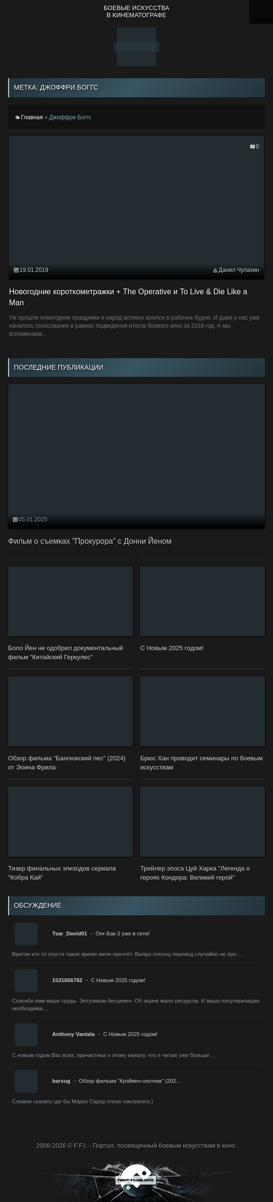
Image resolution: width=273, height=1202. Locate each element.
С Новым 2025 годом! (118, 980)
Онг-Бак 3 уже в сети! (122, 933)
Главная (32, 117)
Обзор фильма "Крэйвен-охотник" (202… (130, 1081)
